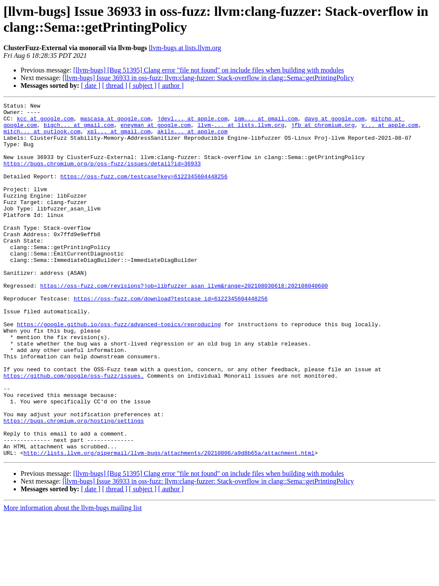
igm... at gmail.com (266, 122)
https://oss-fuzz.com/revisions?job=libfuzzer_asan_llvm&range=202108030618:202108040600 (184, 323)
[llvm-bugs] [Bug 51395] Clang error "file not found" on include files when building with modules (208, 70)
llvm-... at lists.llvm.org (240, 130)
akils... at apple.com (192, 137)
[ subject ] (142, 85)
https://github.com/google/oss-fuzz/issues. (73, 431)
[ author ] (171, 85)
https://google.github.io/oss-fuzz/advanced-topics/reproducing (119, 369)
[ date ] (90, 85)
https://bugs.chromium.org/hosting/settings (73, 485)
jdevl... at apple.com (192, 122)
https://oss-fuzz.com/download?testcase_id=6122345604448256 (171, 338)
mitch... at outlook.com (41, 137)
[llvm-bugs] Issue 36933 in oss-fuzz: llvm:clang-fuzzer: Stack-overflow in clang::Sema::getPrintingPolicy (208, 77)
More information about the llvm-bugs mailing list (72, 578)
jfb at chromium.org (323, 130)
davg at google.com (334, 122)
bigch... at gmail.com (79, 130)
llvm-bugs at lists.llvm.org (185, 47)
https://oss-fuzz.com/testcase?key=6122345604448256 (144, 191)
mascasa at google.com (115, 122)
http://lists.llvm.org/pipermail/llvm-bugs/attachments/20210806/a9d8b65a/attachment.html (169, 523)
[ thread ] (114, 85)
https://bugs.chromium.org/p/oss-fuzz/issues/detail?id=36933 (102, 176)
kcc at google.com (45, 122)
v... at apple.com (389, 130)
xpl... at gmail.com (118, 137)
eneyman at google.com (155, 130)
